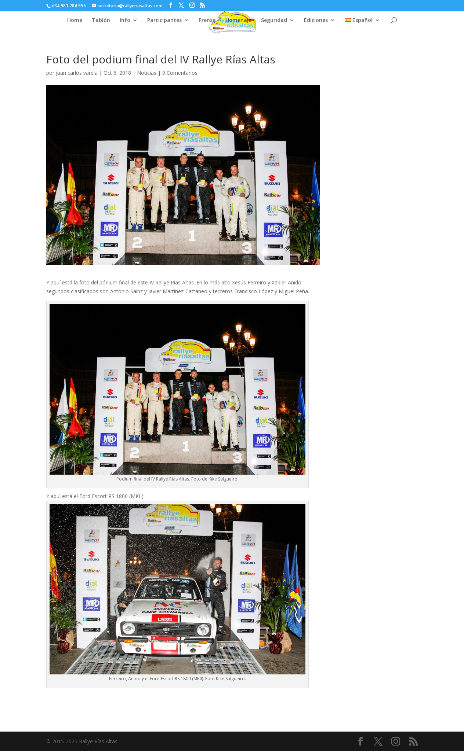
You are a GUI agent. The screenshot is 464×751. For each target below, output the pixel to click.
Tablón (101, 20)
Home (74, 20)
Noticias (146, 72)
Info (125, 20)
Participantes (164, 20)
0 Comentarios (179, 72)
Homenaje (238, 20)
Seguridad (274, 20)
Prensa (207, 20)
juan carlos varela (77, 72)
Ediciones (316, 20)
